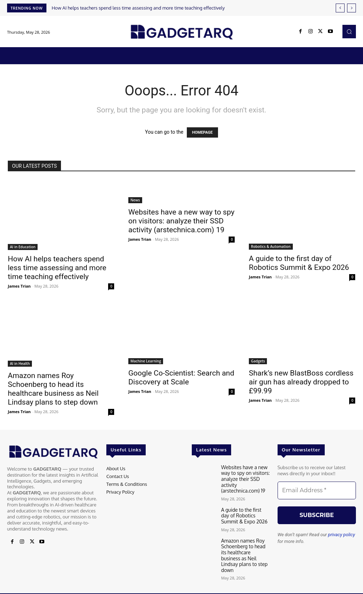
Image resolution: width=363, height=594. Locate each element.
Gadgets (258, 361)
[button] (349, 31)
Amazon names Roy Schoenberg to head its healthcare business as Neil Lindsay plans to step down (53, 388)
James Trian (19, 286)
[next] (351, 8)
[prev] (340, 8)
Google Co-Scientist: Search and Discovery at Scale (181, 377)
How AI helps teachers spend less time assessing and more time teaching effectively (138, 8)
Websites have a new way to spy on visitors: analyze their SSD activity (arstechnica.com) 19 (181, 221)
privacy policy (341, 534)
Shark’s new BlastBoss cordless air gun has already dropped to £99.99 (301, 382)
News (135, 200)
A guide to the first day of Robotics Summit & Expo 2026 (299, 263)
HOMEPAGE (202, 132)
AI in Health (20, 363)
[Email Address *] (317, 490)
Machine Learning (145, 361)
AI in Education (22, 246)
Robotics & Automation (271, 246)
